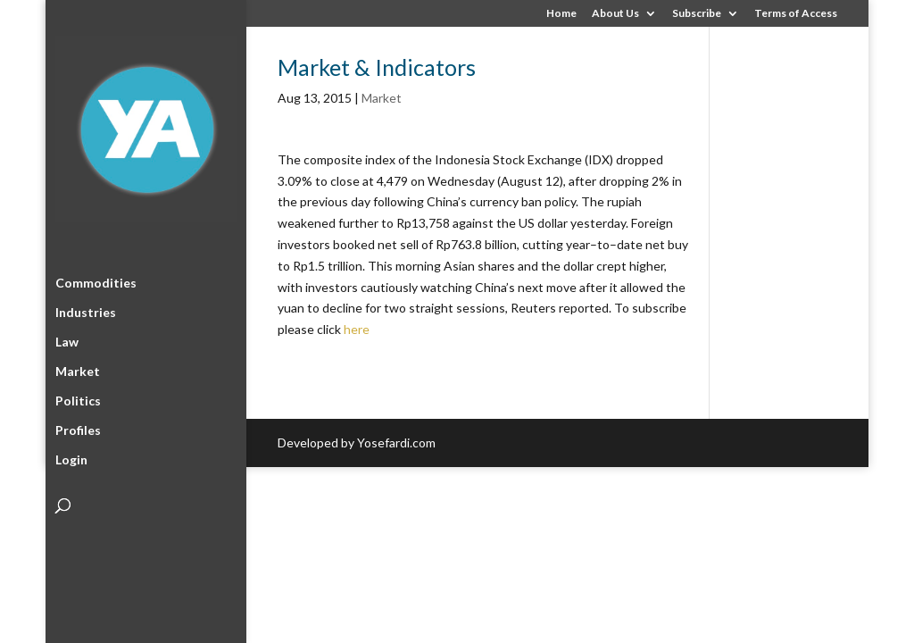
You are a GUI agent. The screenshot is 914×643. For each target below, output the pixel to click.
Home (561, 14)
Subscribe (696, 14)
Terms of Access (795, 14)
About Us (615, 14)
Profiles (78, 427)
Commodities (96, 280)
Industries (85, 309)
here (357, 329)
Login (71, 456)
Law (67, 339)
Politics (78, 398)
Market (77, 368)
